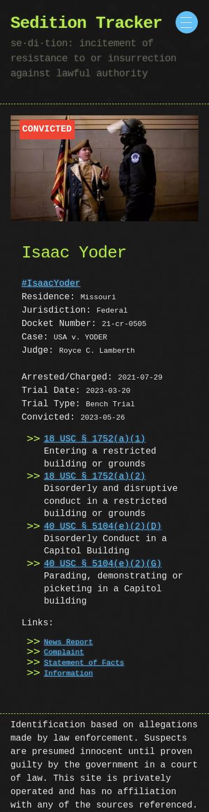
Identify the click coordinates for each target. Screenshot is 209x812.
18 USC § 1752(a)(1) (94, 439)
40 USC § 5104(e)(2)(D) (103, 527)
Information (68, 674)
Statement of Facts (84, 663)
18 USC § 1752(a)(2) (94, 476)
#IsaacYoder (51, 284)
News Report (68, 643)
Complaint (64, 653)
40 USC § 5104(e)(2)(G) (103, 564)
